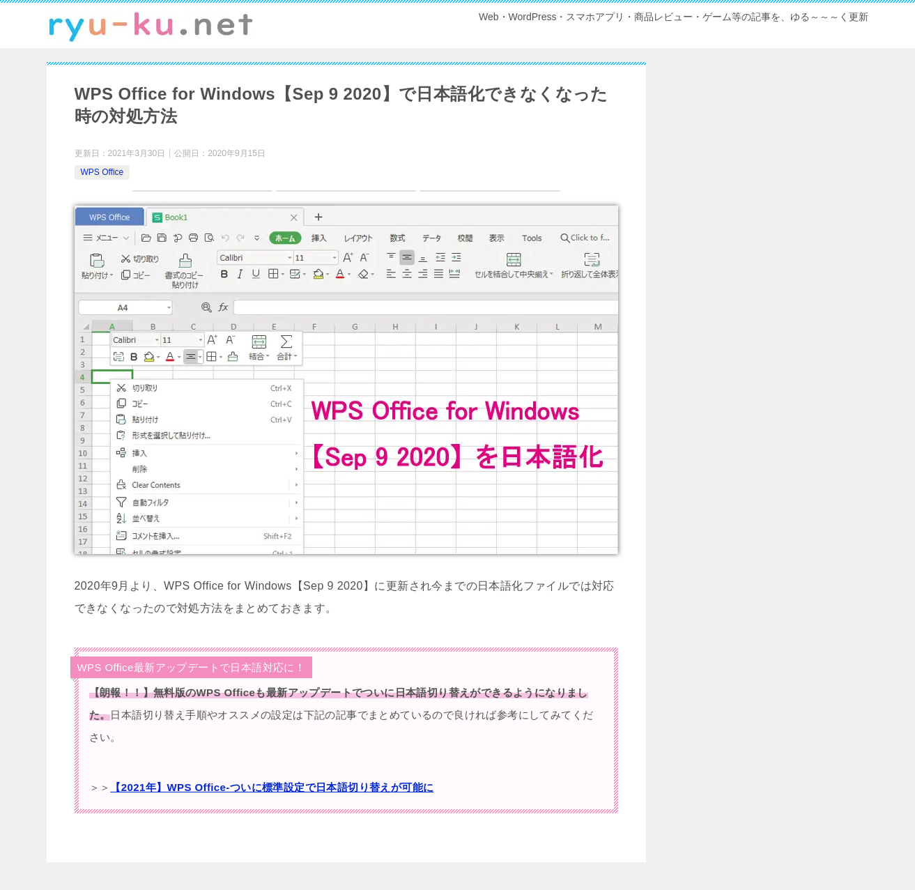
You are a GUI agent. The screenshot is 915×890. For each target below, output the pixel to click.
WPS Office (102, 172)
